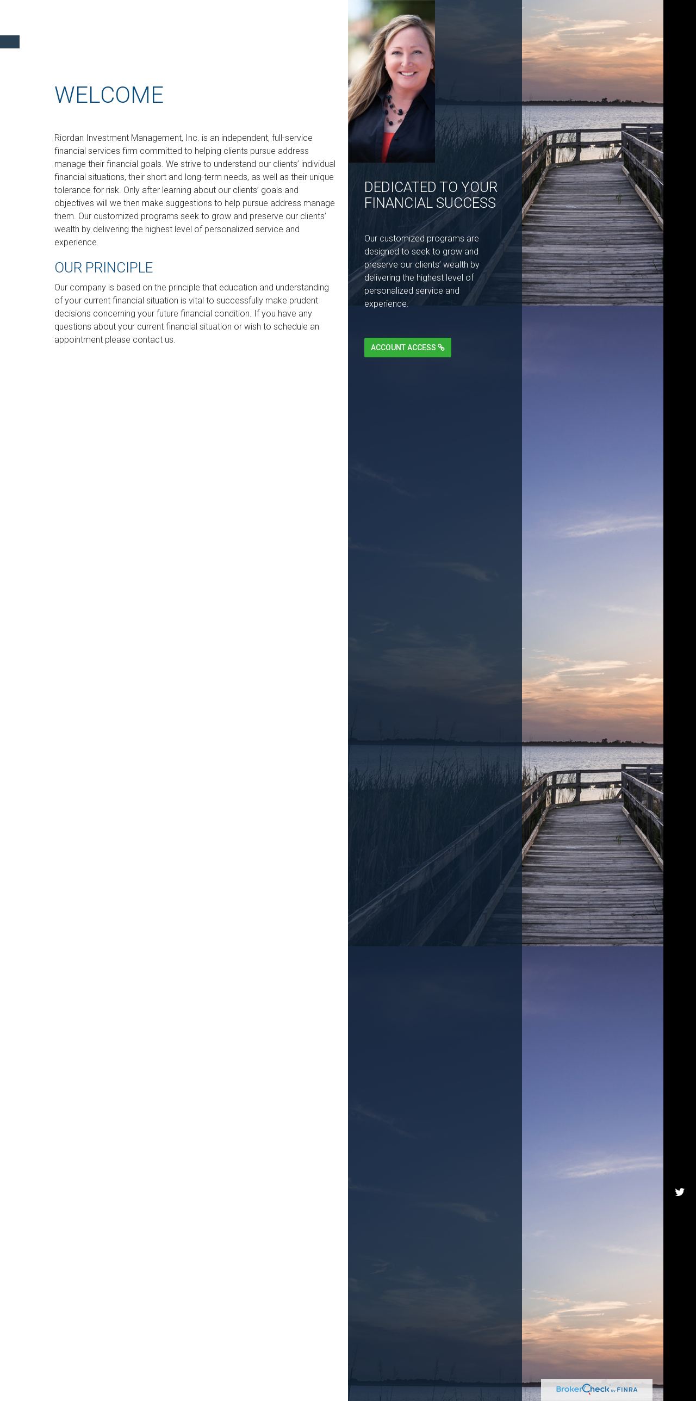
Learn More (291, 635)
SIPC (443, 1299)
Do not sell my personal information (157, 1275)
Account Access (408, 347)
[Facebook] (679, 257)
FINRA (418, 1299)
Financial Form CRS (100, 1151)
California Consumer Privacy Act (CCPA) (399, 1262)
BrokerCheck (315, 1175)
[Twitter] (679, 51)
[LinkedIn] (679, 154)
